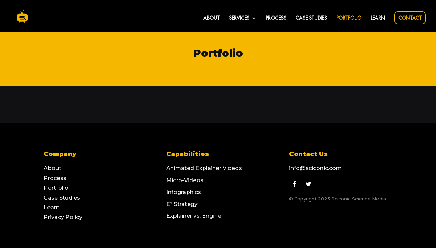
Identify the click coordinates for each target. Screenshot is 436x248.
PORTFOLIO (348, 18)
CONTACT (410, 18)
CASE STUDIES (311, 18)
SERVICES (239, 18)
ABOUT (211, 18)
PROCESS (276, 18)
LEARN (378, 18)
